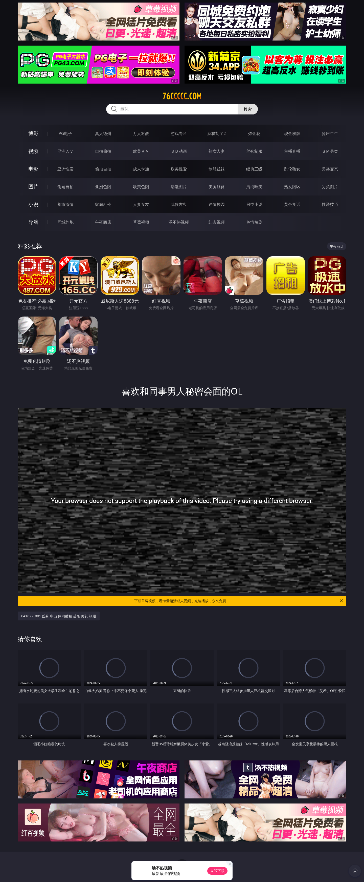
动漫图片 (179, 186)
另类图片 (330, 186)
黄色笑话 (292, 204)
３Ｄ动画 (179, 151)
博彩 (33, 133)
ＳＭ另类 (330, 151)
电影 (33, 168)
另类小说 (254, 204)
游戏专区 (179, 133)
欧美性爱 (179, 169)
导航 (33, 222)
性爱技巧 (330, 204)
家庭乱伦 (103, 204)
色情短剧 (254, 222)
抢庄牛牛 (330, 133)
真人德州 (103, 133)
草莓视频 (141, 222)
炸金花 (254, 133)
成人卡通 (141, 169)
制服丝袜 (217, 169)
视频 (33, 151)
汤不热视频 (179, 222)
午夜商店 (103, 222)
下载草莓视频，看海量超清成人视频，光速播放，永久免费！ (239, 601)
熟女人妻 (217, 151)
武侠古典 (179, 204)
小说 (33, 204)
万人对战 (141, 133)
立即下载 (217, 870)
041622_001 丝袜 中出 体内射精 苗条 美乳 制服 (58, 616)
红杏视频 (217, 222)
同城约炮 (65, 222)
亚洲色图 (103, 186)
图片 (33, 186)
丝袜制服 (254, 151)
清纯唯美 (254, 186)
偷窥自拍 (65, 186)
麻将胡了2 (216, 133)
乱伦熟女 (292, 169)
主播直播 (292, 151)
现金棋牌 (292, 133)
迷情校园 (217, 204)
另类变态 (330, 169)
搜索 (248, 109)
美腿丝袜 (217, 186)
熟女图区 (292, 186)
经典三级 (254, 169)
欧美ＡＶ (141, 151)
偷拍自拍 (103, 169)
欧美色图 (141, 186)
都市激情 (65, 204)
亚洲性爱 (65, 169)
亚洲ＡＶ (65, 151)
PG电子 (65, 133)
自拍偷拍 (103, 151)
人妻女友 (141, 204)
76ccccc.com (182, 96)
